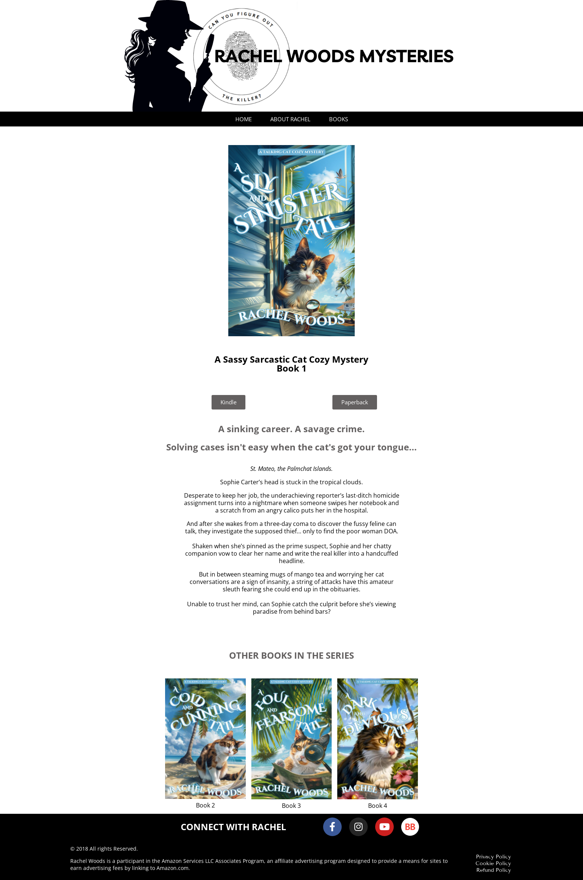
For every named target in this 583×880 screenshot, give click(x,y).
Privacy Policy (493, 857)
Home (243, 119)
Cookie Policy (493, 863)
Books (338, 119)
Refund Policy (493, 870)
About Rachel (290, 119)
